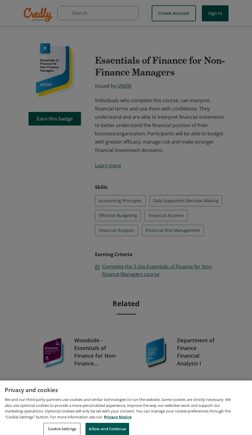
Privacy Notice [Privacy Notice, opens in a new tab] (118, 422)
